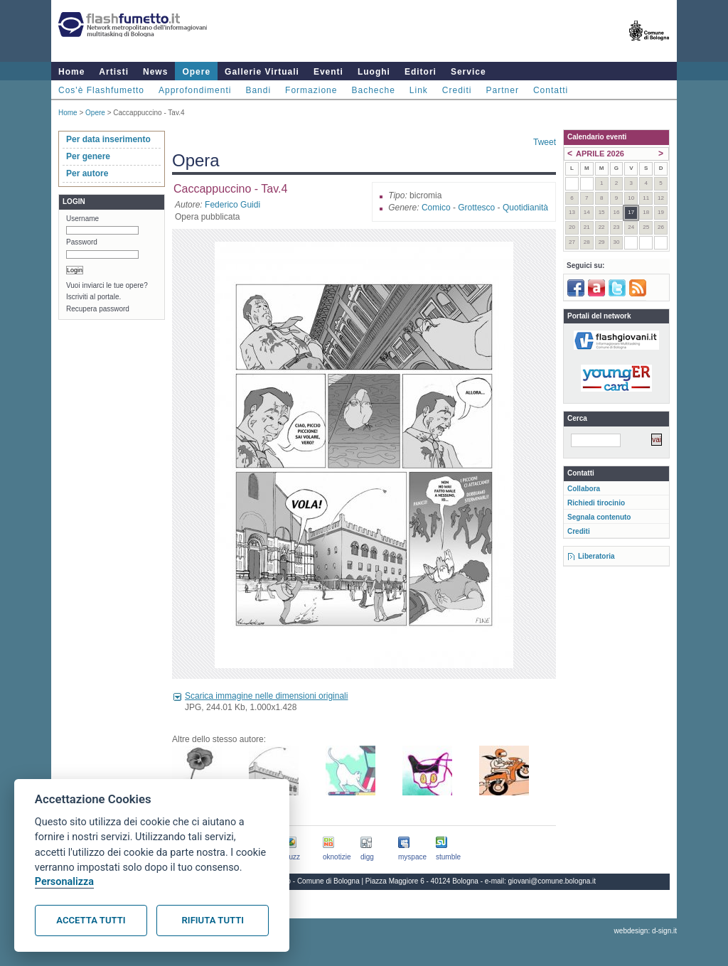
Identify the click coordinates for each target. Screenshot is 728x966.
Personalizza (64, 882)
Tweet (544, 142)
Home (71, 72)
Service (468, 72)
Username (82, 218)
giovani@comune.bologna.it (552, 881)
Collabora (583, 489)
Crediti (457, 90)
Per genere (88, 156)
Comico (436, 208)
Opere (196, 72)
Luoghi (374, 72)
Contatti (550, 90)
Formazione (311, 90)
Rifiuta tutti (213, 920)
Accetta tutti (90, 920)
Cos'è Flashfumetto (101, 90)
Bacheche (373, 90)
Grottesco (476, 208)
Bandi (258, 90)
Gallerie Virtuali (262, 72)
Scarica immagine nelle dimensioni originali (266, 696)
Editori (421, 72)
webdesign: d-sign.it (645, 931)
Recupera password (97, 309)
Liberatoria (596, 556)
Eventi (328, 72)
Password (81, 242)
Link (419, 90)
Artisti (114, 72)
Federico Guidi (232, 205)
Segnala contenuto (599, 517)
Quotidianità (525, 208)
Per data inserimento (108, 139)
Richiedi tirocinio (596, 503)
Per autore (87, 173)
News (155, 72)
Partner (502, 90)
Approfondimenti (195, 90)
